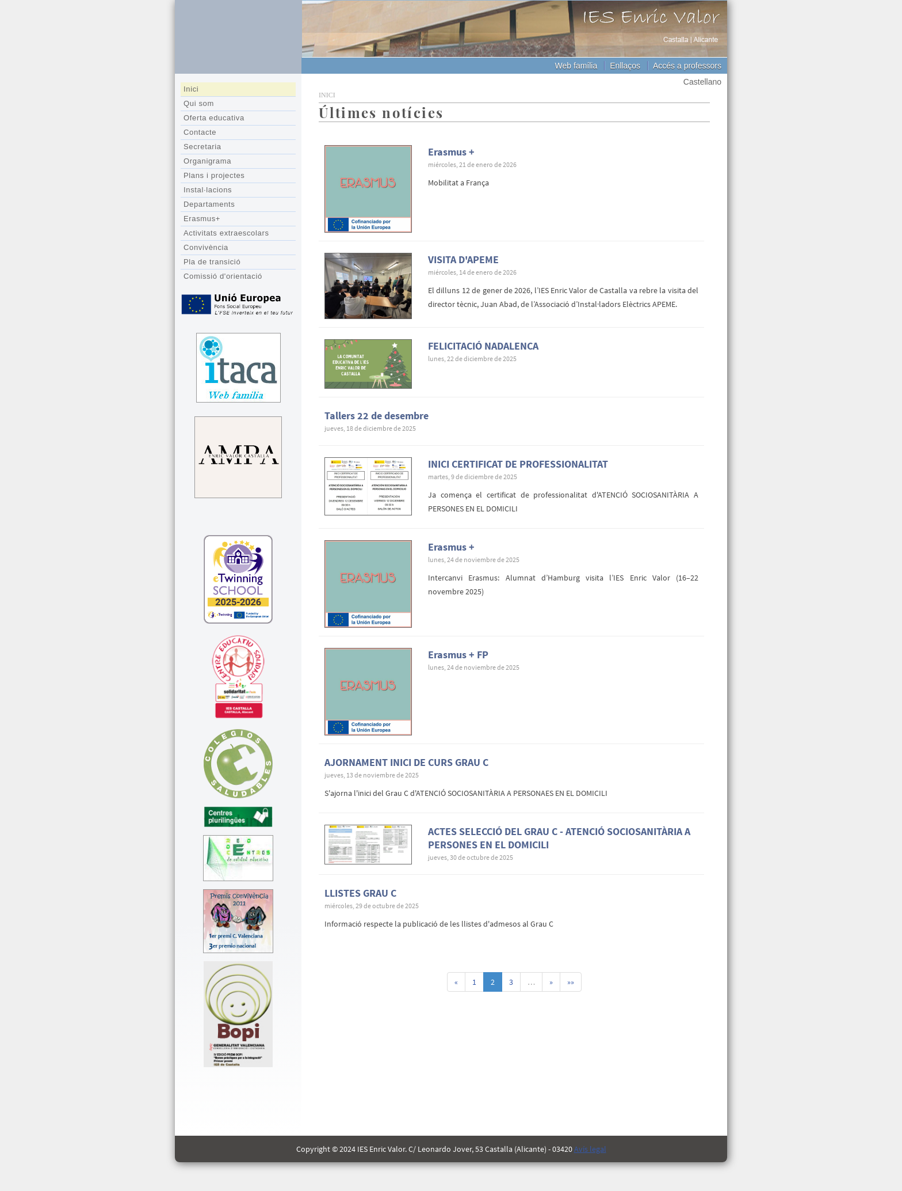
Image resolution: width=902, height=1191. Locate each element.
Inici (191, 89)
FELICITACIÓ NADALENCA (483, 345)
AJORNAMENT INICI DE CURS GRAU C (406, 762)
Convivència (206, 247)
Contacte (200, 132)
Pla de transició (212, 261)
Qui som (199, 103)
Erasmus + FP (458, 654)
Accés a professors (687, 65)
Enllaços (625, 65)
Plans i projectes (214, 175)
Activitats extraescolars (226, 233)
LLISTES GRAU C (360, 893)
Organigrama (207, 161)
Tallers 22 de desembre (376, 415)
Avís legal (590, 1149)
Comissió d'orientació (223, 276)
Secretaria (202, 146)
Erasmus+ (202, 218)
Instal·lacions (208, 189)
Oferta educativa (214, 117)
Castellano (702, 81)
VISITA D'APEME (463, 259)
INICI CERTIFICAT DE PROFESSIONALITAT (518, 464)
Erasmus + (451, 151)
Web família (576, 65)
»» (570, 982)
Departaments (209, 204)
